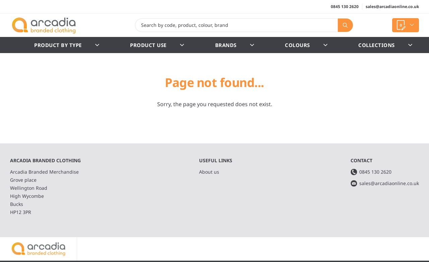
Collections (385, 45)
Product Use (157, 45)
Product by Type (66, 45)
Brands (234, 45)
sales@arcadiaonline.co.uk (392, 6)
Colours (306, 45)
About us (209, 172)
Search (343, 25)
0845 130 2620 (345, 6)
